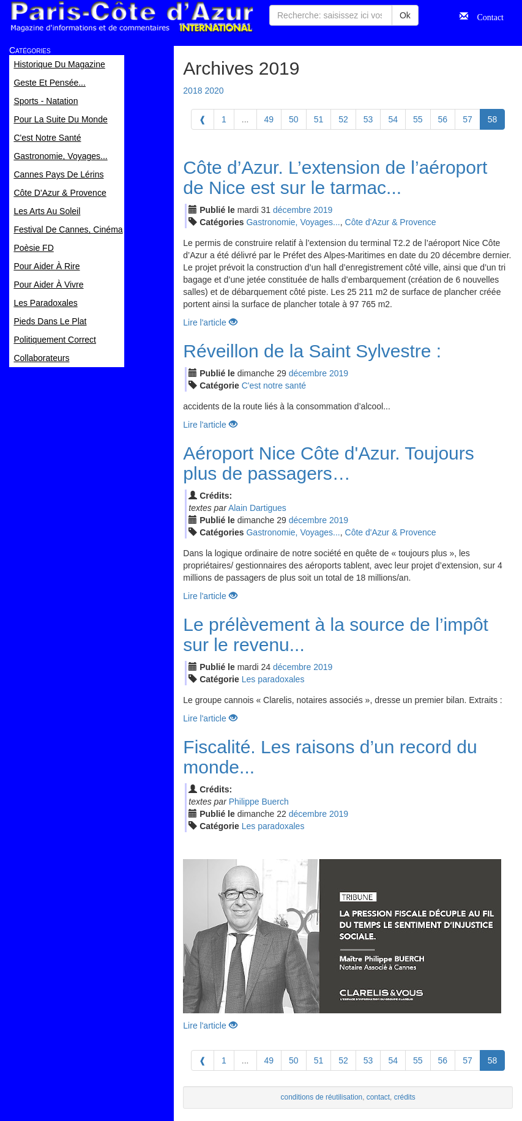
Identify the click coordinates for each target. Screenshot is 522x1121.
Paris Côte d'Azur (131, 17)
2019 (322, 210)
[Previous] (202, 119)
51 (319, 119)
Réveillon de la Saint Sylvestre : (312, 351)
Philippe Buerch (259, 801)
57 (467, 119)
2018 (192, 90)
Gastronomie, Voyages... (293, 222)
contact (378, 1097)
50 (294, 119)
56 (443, 119)
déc (292, 210)
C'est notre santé (274, 385)
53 (368, 119)
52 (343, 119)
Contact (486, 16)
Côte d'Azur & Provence (390, 222)
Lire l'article (210, 322)
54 (393, 119)
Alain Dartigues (257, 508)
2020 (213, 90)
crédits (405, 1097)
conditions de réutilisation (322, 1097)
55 (418, 119)
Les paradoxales (273, 679)
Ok (405, 15)
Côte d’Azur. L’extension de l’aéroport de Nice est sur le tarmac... (335, 177)
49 (269, 119)
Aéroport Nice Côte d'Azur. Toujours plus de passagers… (328, 463)
